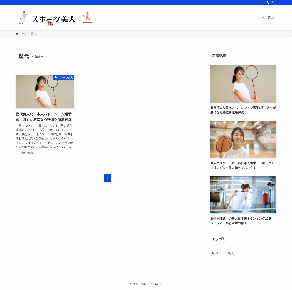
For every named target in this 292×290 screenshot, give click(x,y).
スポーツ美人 (225, 253)
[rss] (268, 2)
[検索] (273, 2)
